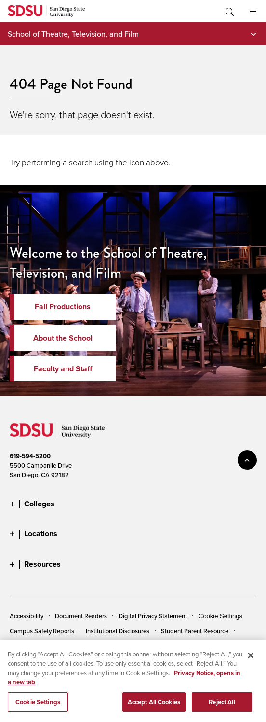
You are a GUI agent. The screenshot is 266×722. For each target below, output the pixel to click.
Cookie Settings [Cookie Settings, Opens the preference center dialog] (37, 704)
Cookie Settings (220, 616)
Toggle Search (229, 11)
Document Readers (81, 616)
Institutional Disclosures (117, 631)
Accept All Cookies (154, 704)
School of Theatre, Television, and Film (73, 33)
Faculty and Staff (63, 368)
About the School (63, 337)
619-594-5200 (30, 456)
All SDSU (253, 12)
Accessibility (26, 616)
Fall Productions (63, 306)
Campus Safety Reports (42, 631)
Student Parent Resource (194, 631)
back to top (247, 460)
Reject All (222, 704)
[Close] (250, 657)
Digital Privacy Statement (153, 616)
